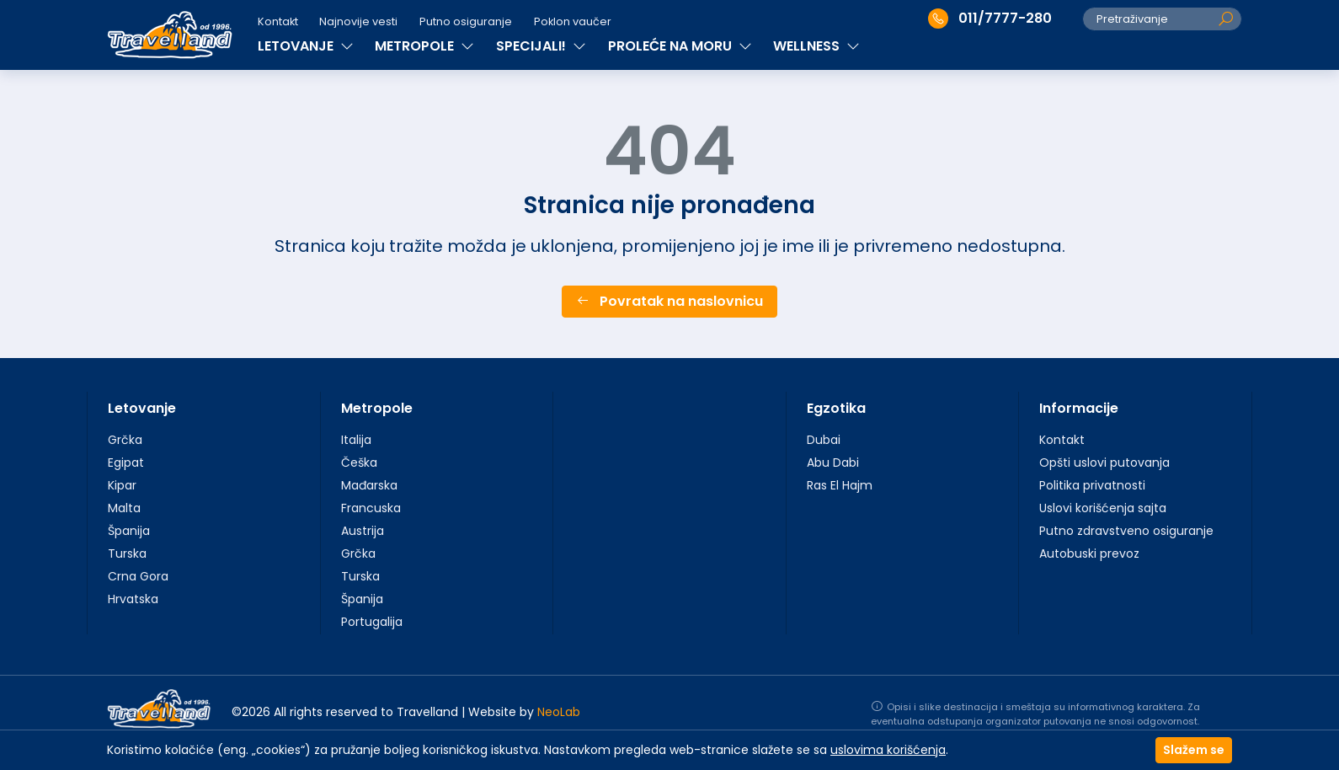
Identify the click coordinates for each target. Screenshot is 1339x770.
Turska (127, 553)
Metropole (377, 408)
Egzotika (836, 408)
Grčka (125, 439)
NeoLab (558, 711)
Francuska (371, 508)
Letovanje (142, 408)
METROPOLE (424, 46)
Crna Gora (138, 576)
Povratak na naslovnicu (669, 301)
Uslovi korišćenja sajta (1102, 508)
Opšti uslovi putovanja (1104, 462)
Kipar (122, 485)
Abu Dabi (833, 462)
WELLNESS (816, 46)
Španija (129, 530)
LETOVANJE (306, 46)
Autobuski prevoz (1089, 553)
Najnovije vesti (358, 21)
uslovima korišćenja (888, 749)
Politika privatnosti (1092, 485)
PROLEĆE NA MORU (680, 46)
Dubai (823, 439)
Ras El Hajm (839, 485)
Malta (124, 508)
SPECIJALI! (541, 46)
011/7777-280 (990, 18)
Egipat (126, 462)
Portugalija (372, 621)
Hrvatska (133, 599)
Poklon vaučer (572, 21)
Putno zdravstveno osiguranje (1126, 530)
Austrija (362, 530)
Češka (359, 462)
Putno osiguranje (465, 21)
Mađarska (369, 485)
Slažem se (1193, 749)
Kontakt (278, 21)
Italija (356, 439)
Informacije (1078, 408)
